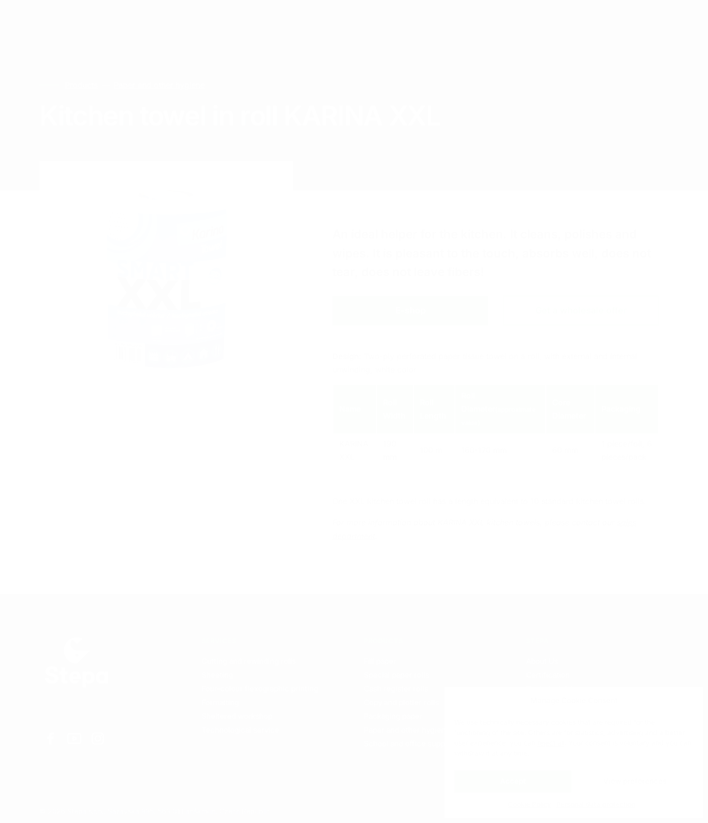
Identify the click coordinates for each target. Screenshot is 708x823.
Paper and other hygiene (159, 85)
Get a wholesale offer (581, 310)
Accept (513, 781)
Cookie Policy (529, 804)
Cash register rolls (396, 688)
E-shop (410, 310)
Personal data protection (595, 804)
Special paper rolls (396, 675)
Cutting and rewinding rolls (249, 661)
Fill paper (380, 661)
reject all (550, 742)
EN (575, 20)
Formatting (220, 702)
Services (116, 19)
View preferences (635, 781)
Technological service (240, 730)
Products (174, 19)
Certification (548, 675)
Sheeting (217, 675)
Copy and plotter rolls (401, 702)
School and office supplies (410, 743)
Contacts (232, 19)
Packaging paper (393, 716)
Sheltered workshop (237, 716)
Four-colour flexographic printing (260, 688)
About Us (542, 661)
